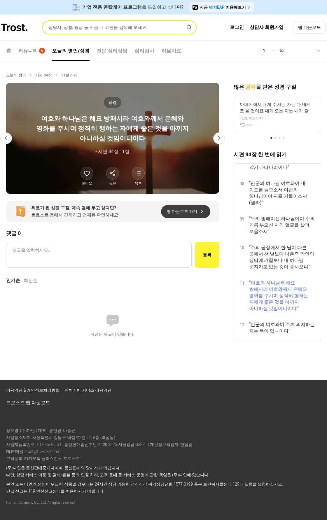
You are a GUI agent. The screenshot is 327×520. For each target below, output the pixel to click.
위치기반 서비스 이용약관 (87, 390)
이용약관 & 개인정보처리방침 (33, 390)
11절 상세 (69, 75)
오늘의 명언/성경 (71, 51)
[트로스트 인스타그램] (285, 392)
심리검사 (144, 51)
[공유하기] (112, 173)
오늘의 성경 (16, 75)
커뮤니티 (31, 51)
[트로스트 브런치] (300, 392)
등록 (207, 255)
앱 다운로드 (309, 27)
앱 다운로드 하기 (185, 211)
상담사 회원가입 (267, 27)
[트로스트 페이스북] (270, 392)
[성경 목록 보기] (138, 173)
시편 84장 (43, 75)
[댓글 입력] (99, 255)
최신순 (31, 280)
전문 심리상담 (112, 51)
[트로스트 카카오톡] (315, 392)
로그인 (237, 27)
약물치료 (171, 51)
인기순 (13, 280)
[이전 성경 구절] (6, 138)
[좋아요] (87, 173)
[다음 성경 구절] (219, 138)
